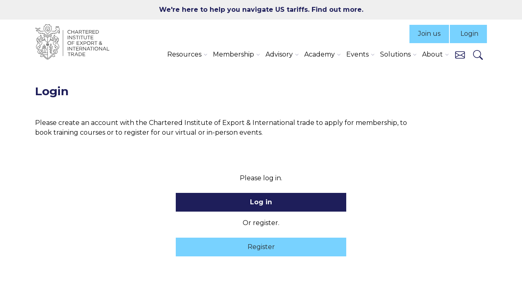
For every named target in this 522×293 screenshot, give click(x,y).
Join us (429, 33)
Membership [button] (233, 54)
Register (261, 247)
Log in (261, 202)
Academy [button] (319, 54)
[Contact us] (460, 54)
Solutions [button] (395, 54)
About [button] (432, 54)
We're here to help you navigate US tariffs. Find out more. (261, 9)
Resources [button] (184, 54)
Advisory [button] (279, 54)
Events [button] (357, 54)
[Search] (478, 55)
